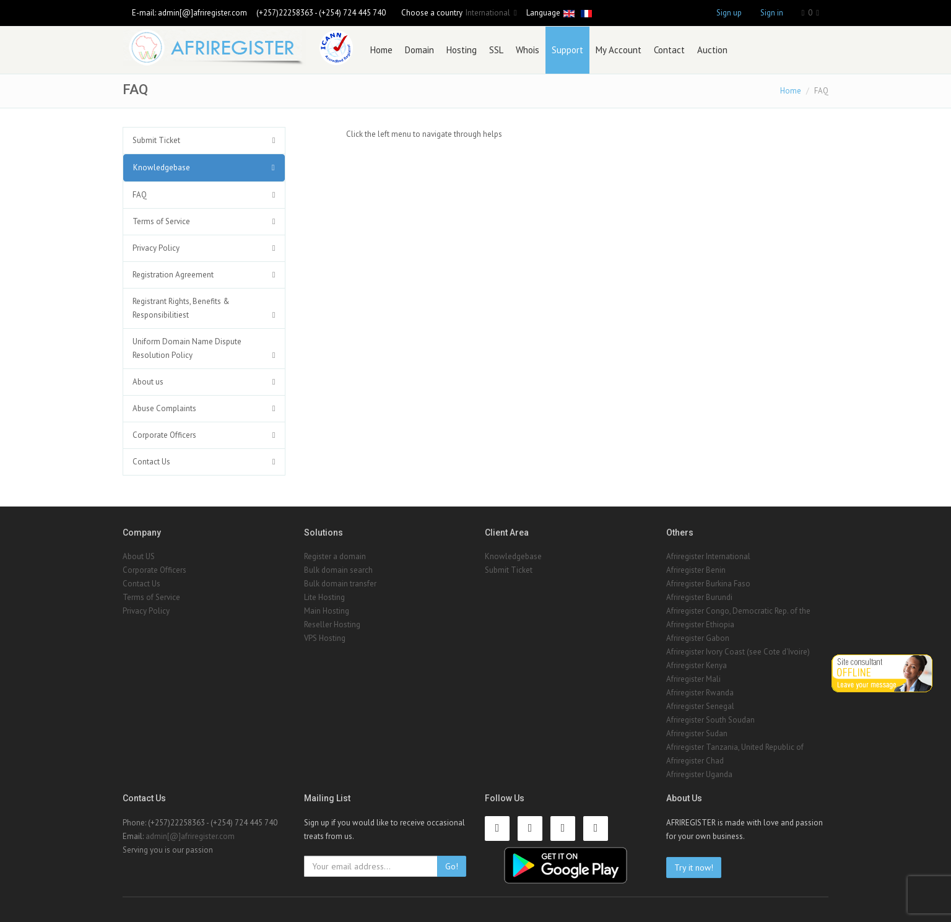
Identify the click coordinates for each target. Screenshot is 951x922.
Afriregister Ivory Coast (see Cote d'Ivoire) (738, 651)
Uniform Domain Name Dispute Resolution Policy (186, 348)
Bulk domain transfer (340, 583)
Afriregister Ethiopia (700, 624)
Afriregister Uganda (699, 774)
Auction (712, 50)
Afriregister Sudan (696, 733)
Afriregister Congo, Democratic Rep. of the (738, 611)
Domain (419, 50)
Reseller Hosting (332, 624)
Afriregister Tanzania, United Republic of (735, 747)
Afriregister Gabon (697, 638)
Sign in (771, 12)
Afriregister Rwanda (700, 692)
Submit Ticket (156, 140)
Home (381, 50)
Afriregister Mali (693, 679)
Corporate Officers (164, 435)
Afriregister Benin (696, 570)
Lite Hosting (324, 597)
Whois (527, 50)
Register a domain (335, 556)
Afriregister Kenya (696, 665)
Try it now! (693, 867)
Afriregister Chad (695, 760)
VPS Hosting (324, 638)
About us (147, 381)
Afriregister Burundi (699, 597)
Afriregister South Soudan (710, 720)
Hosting (461, 50)
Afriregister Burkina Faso (708, 583)
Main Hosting (326, 611)
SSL (496, 50)
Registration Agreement (173, 274)
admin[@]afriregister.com (202, 12)
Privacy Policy (156, 248)
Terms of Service (161, 221)
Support (567, 50)
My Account (618, 50)
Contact (669, 50)
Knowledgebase (161, 167)
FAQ (139, 194)
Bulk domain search (338, 570)
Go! (451, 866)
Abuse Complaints (164, 408)
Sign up (729, 12)
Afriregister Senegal (700, 706)
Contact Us (151, 461)
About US (139, 556)
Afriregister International (708, 556)
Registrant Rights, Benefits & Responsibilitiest (181, 308)
